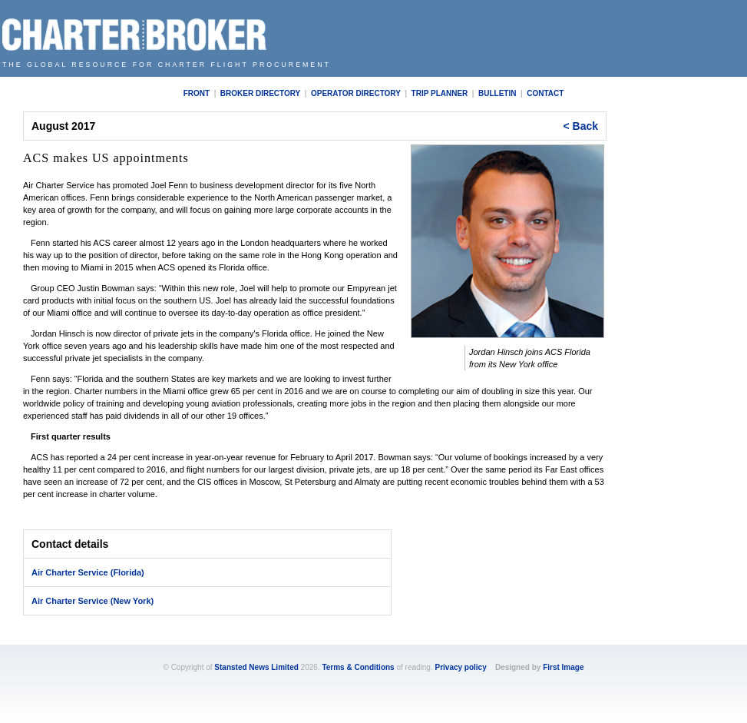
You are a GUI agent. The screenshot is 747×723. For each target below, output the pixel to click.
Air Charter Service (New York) (92, 600)
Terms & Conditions (358, 667)
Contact (545, 93)
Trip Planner (440, 93)
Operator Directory (356, 93)
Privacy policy (460, 667)
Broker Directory (260, 93)
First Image (563, 667)
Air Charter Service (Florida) (87, 572)
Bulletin (497, 93)
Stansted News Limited (256, 667)
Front (196, 93)
